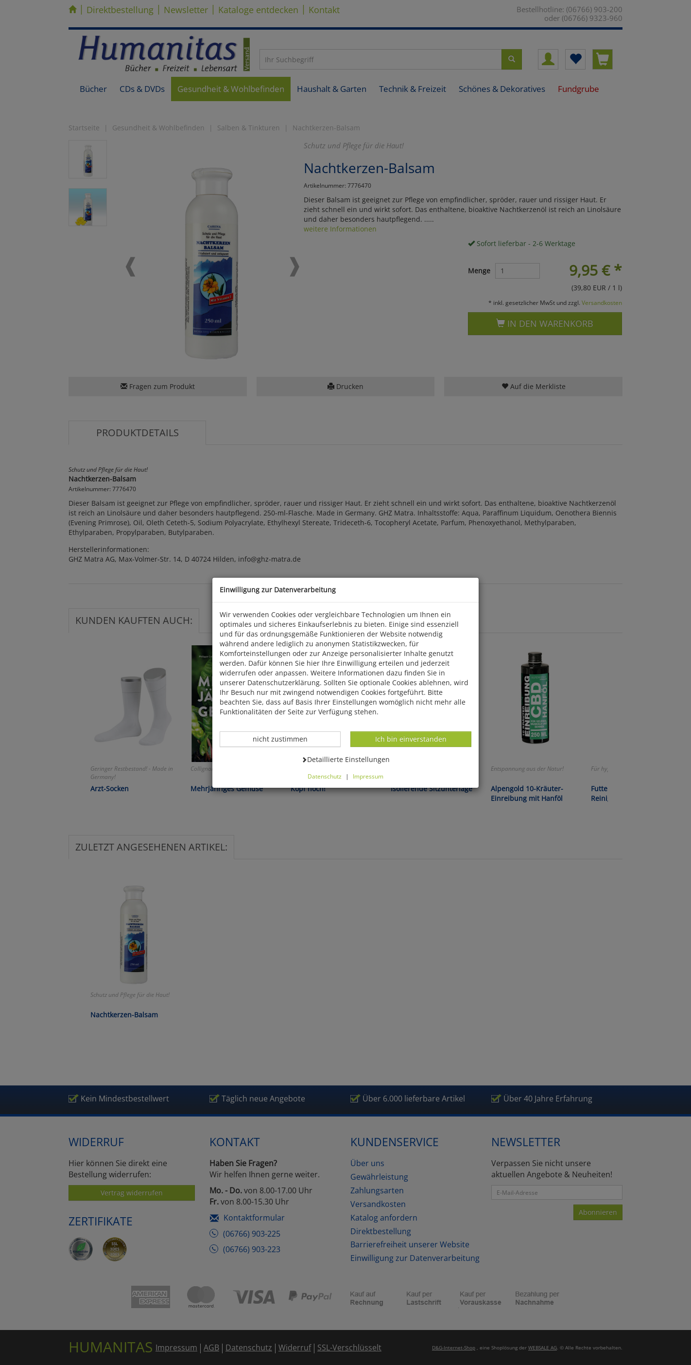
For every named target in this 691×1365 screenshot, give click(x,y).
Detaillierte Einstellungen (345, 759)
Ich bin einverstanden (411, 739)
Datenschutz (325, 776)
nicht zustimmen (285, 739)
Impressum (368, 776)
